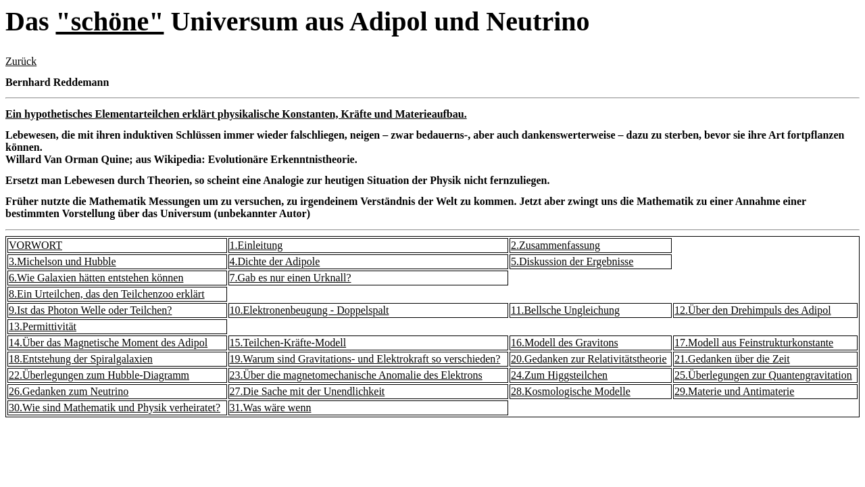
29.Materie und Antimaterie (734, 391)
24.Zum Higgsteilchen (559, 375)
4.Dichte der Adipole (275, 261)
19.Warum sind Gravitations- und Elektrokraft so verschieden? (365, 359)
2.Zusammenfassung (555, 245)
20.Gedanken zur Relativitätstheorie (589, 359)
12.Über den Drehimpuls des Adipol (752, 310)
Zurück (20, 61)
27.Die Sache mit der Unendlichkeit (307, 391)
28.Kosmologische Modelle (571, 391)
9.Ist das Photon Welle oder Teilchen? (90, 310)
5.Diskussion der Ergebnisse (572, 261)
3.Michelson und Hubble (62, 261)
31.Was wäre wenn (271, 407)
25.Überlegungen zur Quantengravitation (763, 375)
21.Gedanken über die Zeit (732, 359)
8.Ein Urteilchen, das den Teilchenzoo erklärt (107, 294)
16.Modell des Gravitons (564, 342)
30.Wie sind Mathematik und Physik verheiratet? (114, 407)
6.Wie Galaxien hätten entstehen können (96, 277)
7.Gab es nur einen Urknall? (290, 277)
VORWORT (35, 245)
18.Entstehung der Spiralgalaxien (81, 359)
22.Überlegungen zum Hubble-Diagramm (99, 375)
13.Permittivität (42, 326)
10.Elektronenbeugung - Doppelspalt (309, 310)
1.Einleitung (256, 245)
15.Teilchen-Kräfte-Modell (288, 342)
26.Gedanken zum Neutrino (68, 391)
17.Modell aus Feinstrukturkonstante (753, 342)
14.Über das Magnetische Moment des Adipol (108, 342)
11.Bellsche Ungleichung (565, 310)
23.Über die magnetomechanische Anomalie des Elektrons (356, 375)
